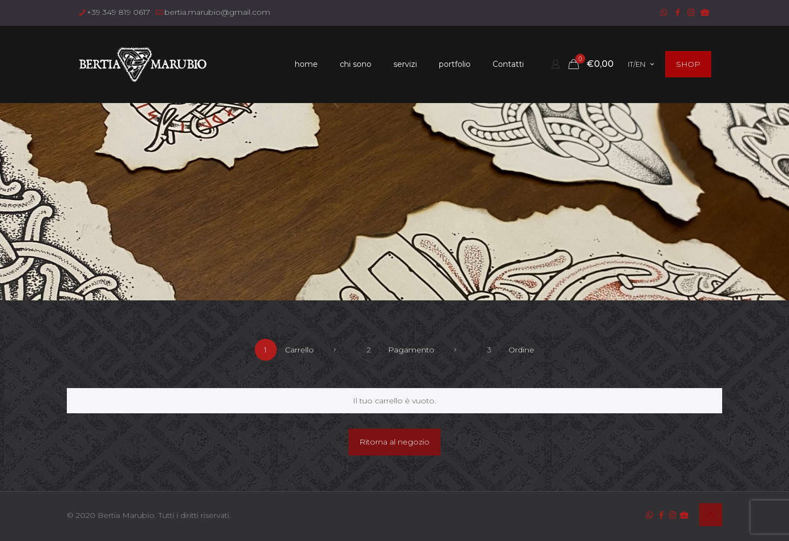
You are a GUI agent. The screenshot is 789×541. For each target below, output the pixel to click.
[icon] (705, 12)
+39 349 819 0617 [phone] (118, 12)
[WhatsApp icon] (664, 12)
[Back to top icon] (710, 514)
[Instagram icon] (691, 12)
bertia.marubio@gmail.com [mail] (217, 12)
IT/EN (642, 64)
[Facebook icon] (677, 12)
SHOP (688, 64)
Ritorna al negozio (394, 442)
